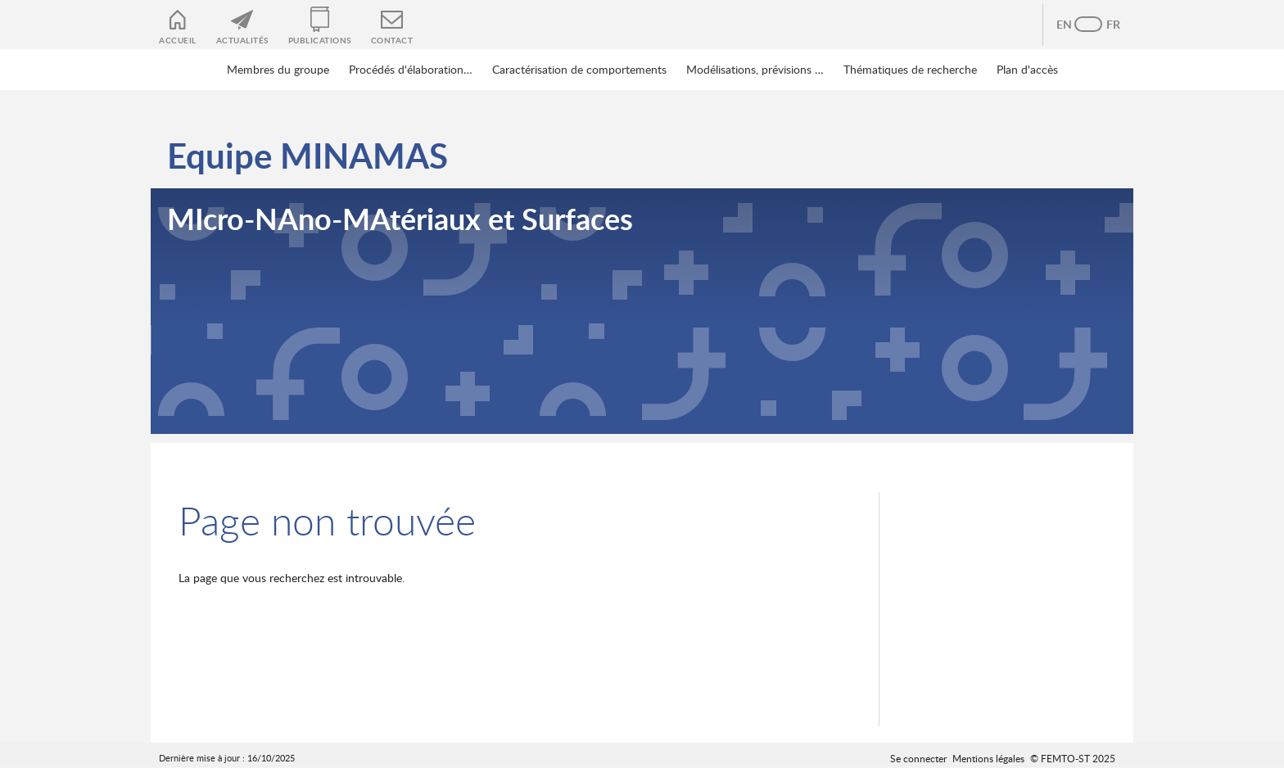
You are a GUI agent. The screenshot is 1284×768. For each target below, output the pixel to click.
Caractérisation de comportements (579, 69)
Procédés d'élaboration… (410, 69)
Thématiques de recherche (910, 69)
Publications (319, 40)
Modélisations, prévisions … (755, 69)
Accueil (178, 40)
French (1104, 24)
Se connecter (918, 758)
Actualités (242, 40)
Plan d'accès (1027, 69)
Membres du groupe (278, 69)
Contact (392, 40)
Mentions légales (988, 758)
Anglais (1072, 24)
